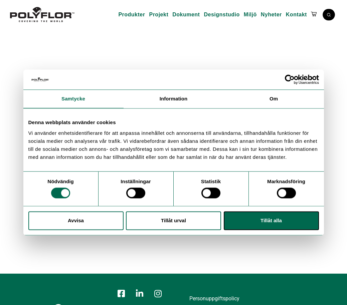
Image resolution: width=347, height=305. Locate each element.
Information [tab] (174, 98)
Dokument (186, 14)
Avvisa (76, 220)
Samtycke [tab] (73, 98)
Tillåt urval (173, 220)
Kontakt (296, 14)
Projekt (158, 14)
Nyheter (271, 14)
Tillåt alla (271, 220)
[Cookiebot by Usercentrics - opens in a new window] (290, 79)
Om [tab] (274, 98)
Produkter (131, 14)
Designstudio (221, 14)
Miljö (250, 14)
